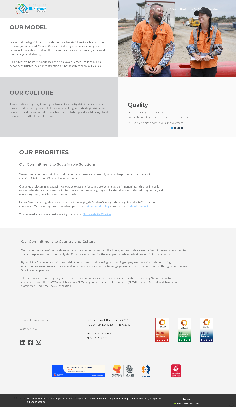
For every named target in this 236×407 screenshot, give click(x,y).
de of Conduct (137, 206)
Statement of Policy (96, 206)
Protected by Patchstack (186, 404)
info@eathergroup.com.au (35, 319)
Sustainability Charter (97, 214)
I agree (186, 399)
